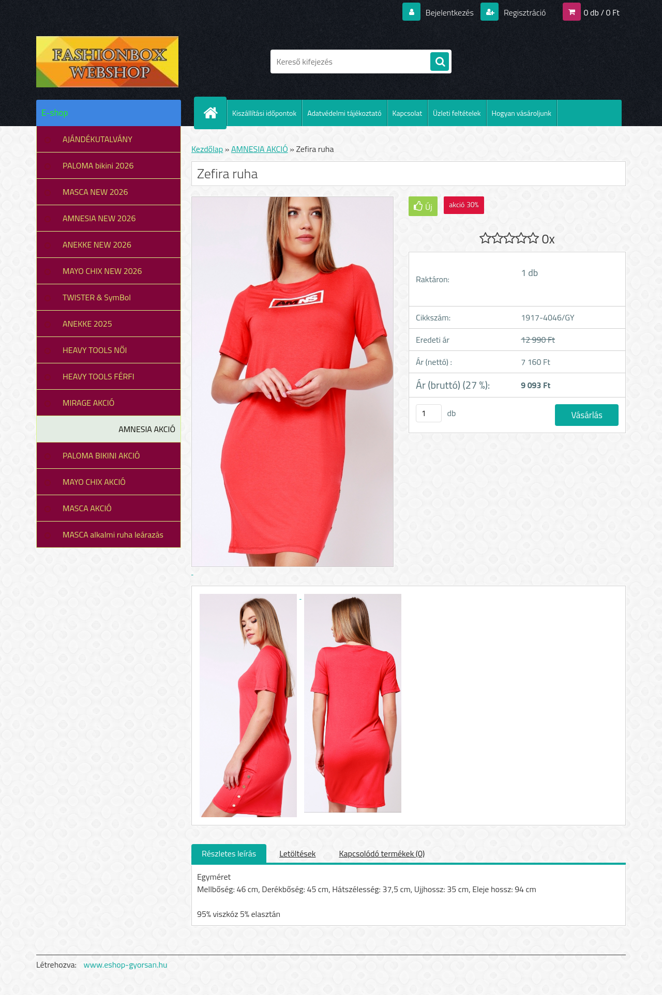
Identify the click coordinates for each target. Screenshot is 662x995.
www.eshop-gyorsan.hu (126, 964)
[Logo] (107, 61)
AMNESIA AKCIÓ (146, 429)
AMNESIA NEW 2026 (99, 218)
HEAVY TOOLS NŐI (95, 350)
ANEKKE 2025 (87, 323)
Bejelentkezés (449, 12)
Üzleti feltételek (456, 113)
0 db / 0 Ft (602, 12)
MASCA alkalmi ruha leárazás (113, 534)
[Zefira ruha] (249, 595)
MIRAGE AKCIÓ (88, 402)
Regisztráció (524, 12)
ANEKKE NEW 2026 (97, 244)
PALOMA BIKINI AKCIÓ (101, 455)
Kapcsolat (408, 113)
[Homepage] (215, 113)
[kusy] (429, 413)
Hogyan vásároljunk (521, 113)
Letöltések (297, 853)
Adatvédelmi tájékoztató (344, 113)
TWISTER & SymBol (97, 297)
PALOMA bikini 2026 (98, 165)
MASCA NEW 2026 (95, 192)
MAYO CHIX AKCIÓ (94, 482)
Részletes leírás (229, 853)
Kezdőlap (207, 149)
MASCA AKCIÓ (87, 508)
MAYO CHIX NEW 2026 (102, 271)
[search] (439, 62)
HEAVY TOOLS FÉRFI (98, 376)
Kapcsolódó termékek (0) (382, 853)
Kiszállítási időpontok (264, 113)
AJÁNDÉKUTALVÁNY (97, 139)
